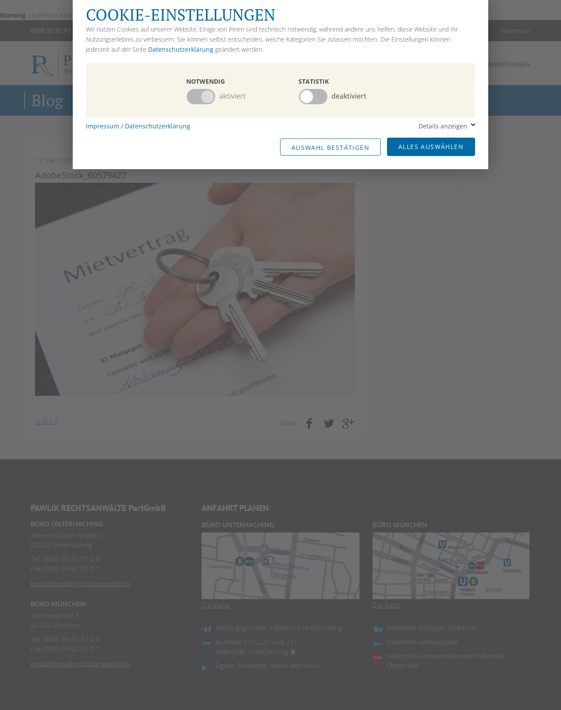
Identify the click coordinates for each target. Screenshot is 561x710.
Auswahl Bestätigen (330, 147)
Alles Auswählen (431, 146)
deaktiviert (348, 96)
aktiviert (232, 96)
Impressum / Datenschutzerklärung (138, 126)
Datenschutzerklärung (180, 49)
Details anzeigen (443, 126)
